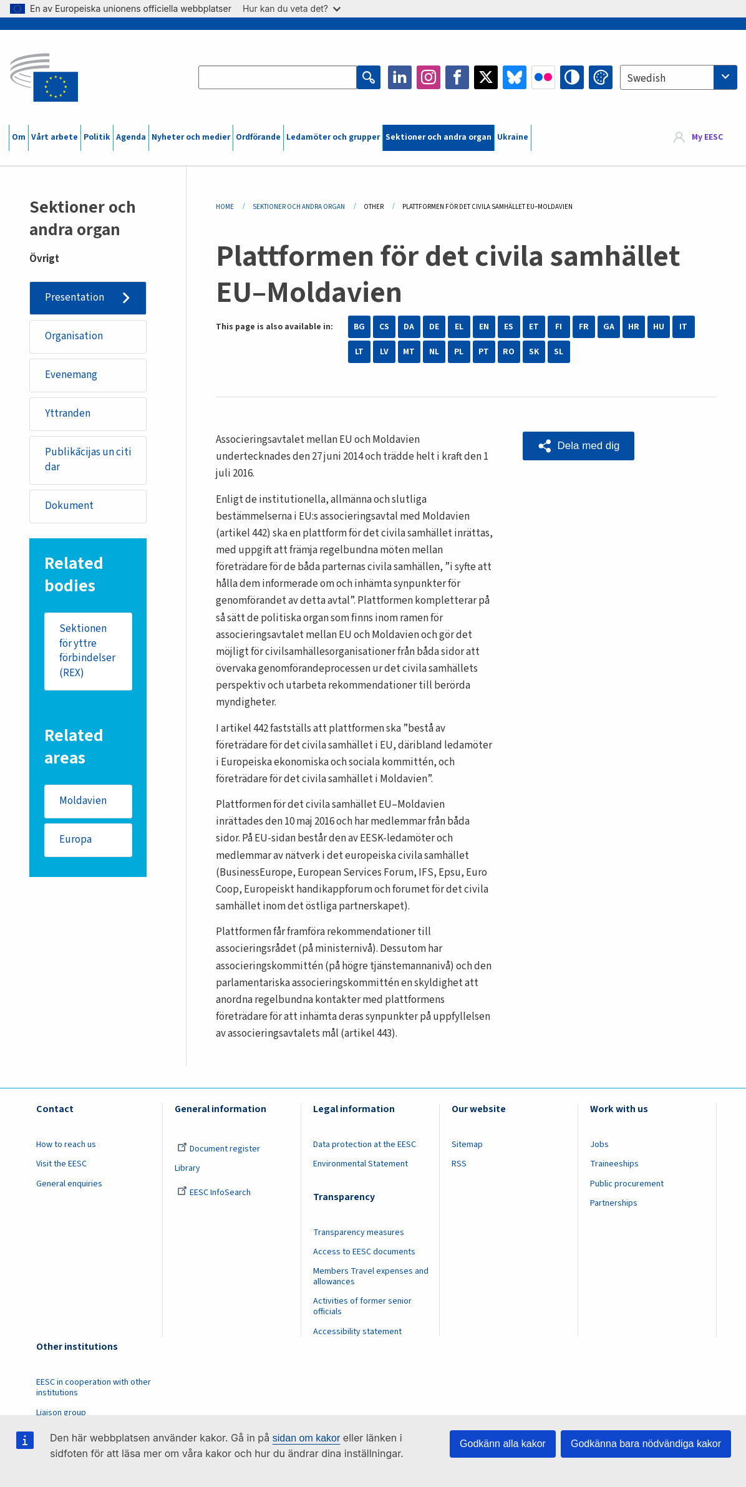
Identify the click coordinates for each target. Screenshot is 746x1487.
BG (359, 327)
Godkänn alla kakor (503, 1443)
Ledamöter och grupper (333, 137)
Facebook (457, 77)
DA (409, 327)
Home (225, 206)
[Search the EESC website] (277, 77)
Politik (97, 137)
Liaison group (61, 1413)
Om (19, 137)
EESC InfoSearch (214, 1192)
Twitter (486, 77)
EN (484, 327)
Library (187, 1168)
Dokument (69, 505)
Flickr (543, 77)
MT (409, 352)
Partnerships (613, 1203)
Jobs (599, 1144)
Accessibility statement (357, 1331)
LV (384, 352)
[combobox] (678, 77)
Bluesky (514, 77)
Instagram (428, 77)
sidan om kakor (307, 1438)
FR (584, 327)
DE (434, 327)
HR (633, 327)
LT (359, 352)
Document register (218, 1149)
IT (683, 327)
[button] (578, 446)
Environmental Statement (360, 1164)
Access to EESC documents (364, 1252)
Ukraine (512, 137)
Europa (75, 839)
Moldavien (83, 800)
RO (509, 352)
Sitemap (467, 1144)
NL (434, 352)
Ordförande (258, 137)
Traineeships (614, 1164)
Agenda (131, 137)
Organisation (74, 336)
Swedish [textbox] (646, 78)
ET (534, 327)
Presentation (74, 297)
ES (508, 327)
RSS (459, 1164)
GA (608, 327)
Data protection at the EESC (364, 1144)
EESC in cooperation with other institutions (93, 1387)
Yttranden (67, 413)
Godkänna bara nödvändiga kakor (646, 1443)
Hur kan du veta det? (292, 8)
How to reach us (66, 1144)
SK (534, 352)
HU (658, 327)
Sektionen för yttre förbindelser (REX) (87, 651)
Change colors (601, 77)
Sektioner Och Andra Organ (299, 206)
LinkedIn (400, 77)
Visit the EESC (61, 1164)
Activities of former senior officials (362, 1306)
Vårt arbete (54, 137)
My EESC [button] (707, 137)
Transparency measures (358, 1232)
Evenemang (71, 374)
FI (558, 327)
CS (384, 327)
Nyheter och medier (191, 137)
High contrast (572, 77)
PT (483, 352)
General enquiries (69, 1184)
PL (458, 352)
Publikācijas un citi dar (88, 460)
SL (558, 352)
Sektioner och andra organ (438, 137)
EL (459, 327)
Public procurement (627, 1184)
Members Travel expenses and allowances (371, 1276)
